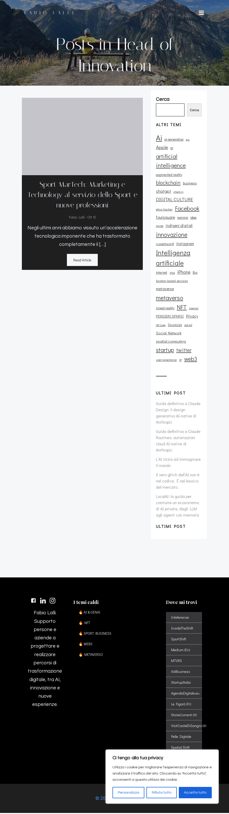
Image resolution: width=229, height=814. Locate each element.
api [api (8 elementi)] (187, 140)
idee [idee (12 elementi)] (193, 218)
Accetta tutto (195, 792)
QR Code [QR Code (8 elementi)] (160, 325)
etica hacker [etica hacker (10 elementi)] (164, 210)
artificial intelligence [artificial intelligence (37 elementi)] (171, 161)
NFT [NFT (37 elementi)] (182, 308)
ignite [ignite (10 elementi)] (159, 226)
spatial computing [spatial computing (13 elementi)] (171, 342)
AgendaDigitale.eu (184, 694)
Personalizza (128, 792)
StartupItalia (181, 683)
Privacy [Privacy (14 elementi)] (192, 316)
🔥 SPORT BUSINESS (91, 634)
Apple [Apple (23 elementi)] (162, 148)
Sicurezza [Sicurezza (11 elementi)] (175, 325)
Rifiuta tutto (161, 792)
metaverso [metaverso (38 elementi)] (169, 298)
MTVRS (176, 661)
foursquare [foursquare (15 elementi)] (165, 218)
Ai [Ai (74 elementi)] (159, 138)
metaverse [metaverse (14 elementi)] (165, 289)
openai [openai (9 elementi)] (193, 309)
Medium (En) (180, 650)
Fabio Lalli (77, 217)
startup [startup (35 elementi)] (165, 350)
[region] (162, 776)
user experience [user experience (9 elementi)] (166, 360)
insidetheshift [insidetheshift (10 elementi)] (165, 245)
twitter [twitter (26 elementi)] (183, 350)
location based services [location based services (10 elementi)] (172, 281)
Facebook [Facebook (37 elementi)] (187, 209)
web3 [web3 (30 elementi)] (190, 359)
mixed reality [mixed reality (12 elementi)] (165, 308)
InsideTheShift (182, 629)
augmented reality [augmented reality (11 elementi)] (169, 175)
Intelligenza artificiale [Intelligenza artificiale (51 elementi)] (173, 258)
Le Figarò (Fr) (181, 705)
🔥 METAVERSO (90, 655)
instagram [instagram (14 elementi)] (185, 244)
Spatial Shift (180, 748)
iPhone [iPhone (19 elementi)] (183, 272)
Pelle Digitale (181, 737)
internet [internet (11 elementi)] (161, 273)
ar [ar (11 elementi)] (171, 148)
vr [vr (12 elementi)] (180, 360)
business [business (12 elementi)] (190, 183)
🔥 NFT (84, 623)
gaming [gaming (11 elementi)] (182, 218)
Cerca (194, 110)
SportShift (178, 640)
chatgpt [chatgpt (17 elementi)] (163, 192)
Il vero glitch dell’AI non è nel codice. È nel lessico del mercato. (177, 481)
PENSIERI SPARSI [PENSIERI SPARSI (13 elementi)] (169, 317)
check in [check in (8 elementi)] (178, 192)
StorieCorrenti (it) (184, 715)
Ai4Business (180, 672)
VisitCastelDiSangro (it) (184, 726)
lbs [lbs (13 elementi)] (194, 272)
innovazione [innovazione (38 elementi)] (171, 235)
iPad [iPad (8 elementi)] (172, 273)
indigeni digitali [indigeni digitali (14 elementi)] (178, 226)
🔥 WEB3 (85, 644)
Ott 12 (91, 217)
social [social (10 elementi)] (188, 325)
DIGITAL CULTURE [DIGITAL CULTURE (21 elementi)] (174, 200)
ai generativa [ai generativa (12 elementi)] (173, 140)
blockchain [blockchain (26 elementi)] (168, 183)
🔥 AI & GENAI (89, 613)
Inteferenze (180, 618)
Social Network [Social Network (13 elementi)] (168, 333)
